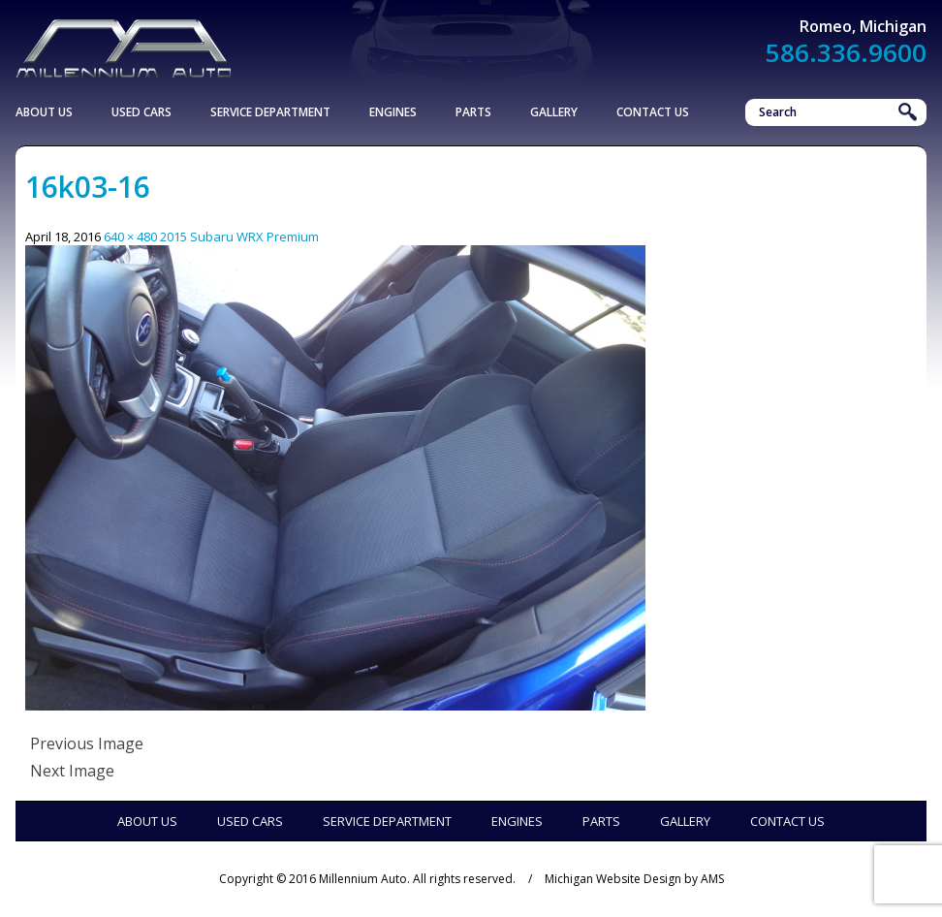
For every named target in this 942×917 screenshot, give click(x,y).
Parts (473, 112)
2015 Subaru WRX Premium (239, 236)
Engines (393, 112)
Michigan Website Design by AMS (634, 878)
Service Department (270, 112)
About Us (44, 112)
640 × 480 (130, 236)
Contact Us (652, 112)
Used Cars (141, 112)
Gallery (554, 112)
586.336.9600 (846, 52)
